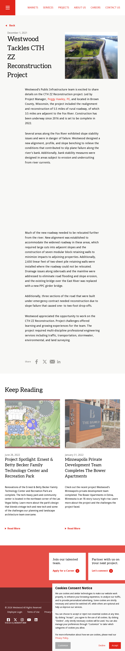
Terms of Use (33, 616)
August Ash (20, 627)
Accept (115, 645)
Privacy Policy (50, 616)
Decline (101, 645)
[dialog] (88, 617)
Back (12, 29)
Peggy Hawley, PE (59, 103)
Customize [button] (63, 645)
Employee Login (14, 616)
